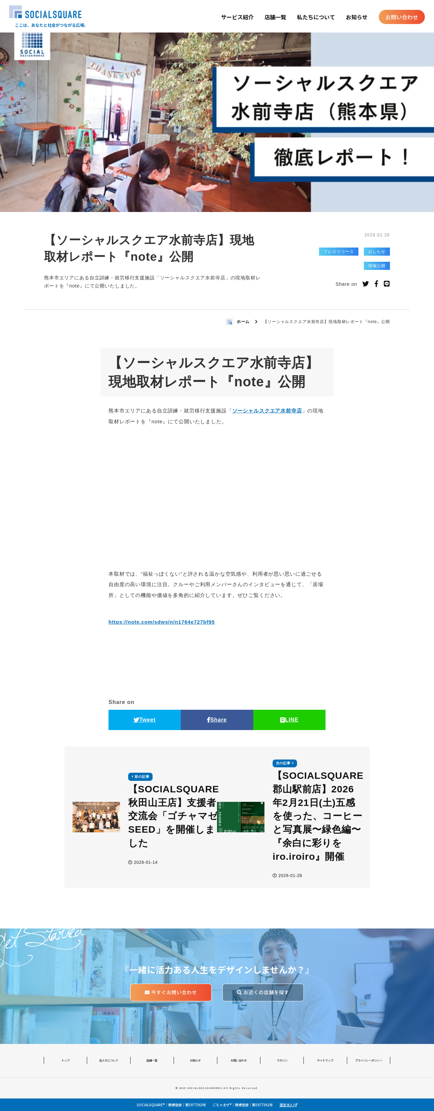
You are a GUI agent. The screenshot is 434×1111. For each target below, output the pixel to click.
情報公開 (377, 265)
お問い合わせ (402, 17)
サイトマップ (325, 1060)
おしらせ (377, 251)
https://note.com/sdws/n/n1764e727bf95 (161, 622)
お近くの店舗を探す (263, 992)
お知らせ (357, 17)
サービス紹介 (237, 17)
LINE (289, 720)
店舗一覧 (275, 17)
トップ (65, 1060)
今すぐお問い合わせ (171, 992)
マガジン (282, 1060)
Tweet (145, 720)
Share (217, 720)
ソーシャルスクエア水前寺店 (267, 411)
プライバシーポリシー (368, 1060)
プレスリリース (338, 251)
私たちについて (316, 17)
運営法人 (288, 1104)
